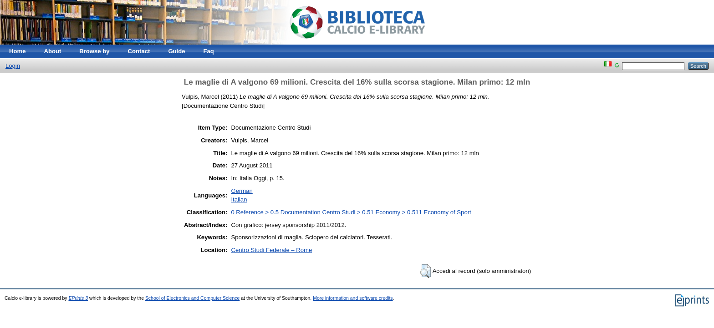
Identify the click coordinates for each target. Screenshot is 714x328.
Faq (209, 51)
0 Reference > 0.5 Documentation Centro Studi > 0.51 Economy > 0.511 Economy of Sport (351, 212)
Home (17, 51)
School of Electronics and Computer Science (192, 298)
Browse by (94, 51)
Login (12, 65)
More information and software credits (353, 298)
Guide (176, 51)
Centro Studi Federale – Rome (271, 250)
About (52, 51)
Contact (139, 51)
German (241, 190)
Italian (239, 199)
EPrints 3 (78, 298)
